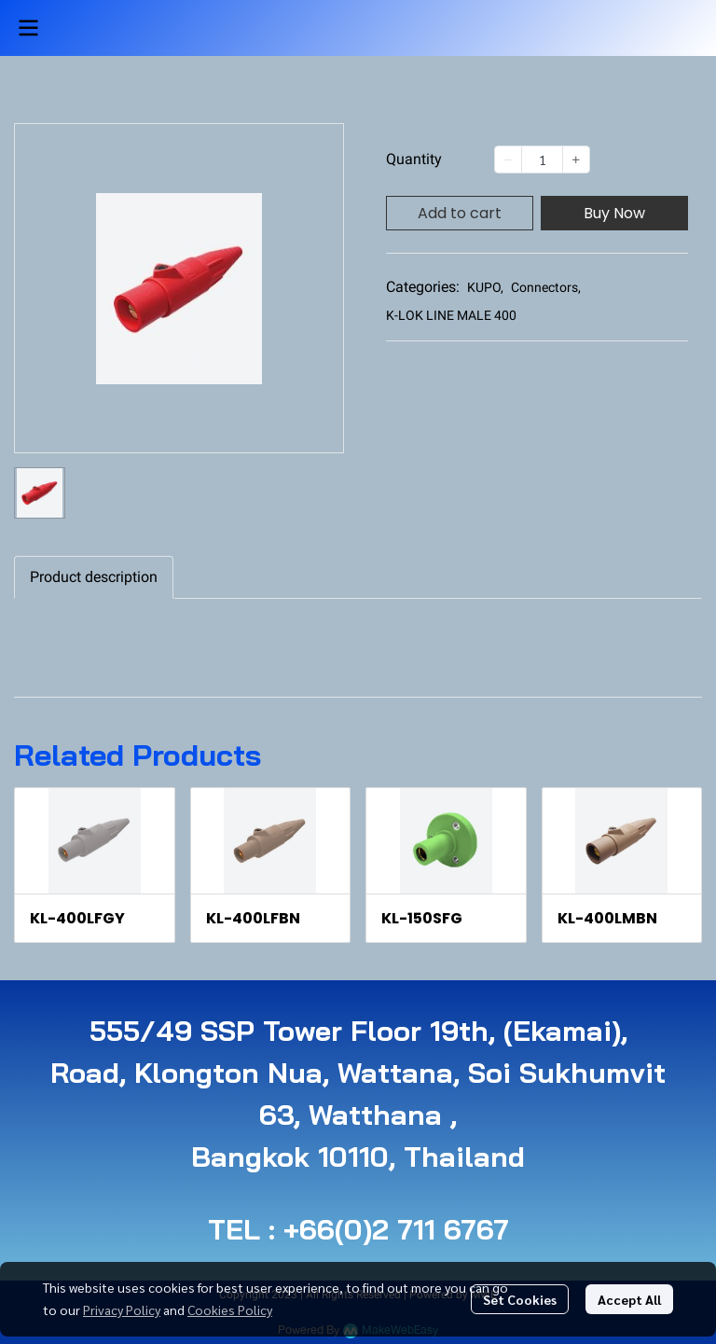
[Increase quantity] (576, 159)
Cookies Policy (229, 1309)
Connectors (546, 287)
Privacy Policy (121, 1309)
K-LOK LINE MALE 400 (451, 315)
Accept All (629, 1299)
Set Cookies (520, 1299)
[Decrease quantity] (508, 159)
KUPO (485, 287)
